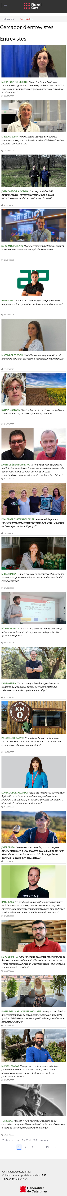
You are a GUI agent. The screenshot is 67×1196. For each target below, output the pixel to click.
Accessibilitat (22, 1171)
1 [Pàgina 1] (19, 1147)
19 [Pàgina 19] (47, 1147)
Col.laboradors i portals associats (21, 1175)
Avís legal (7, 1171)
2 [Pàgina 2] (25, 1147)
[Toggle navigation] (5, 5)
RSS (44, 1175)
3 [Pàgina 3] (32, 1147)
